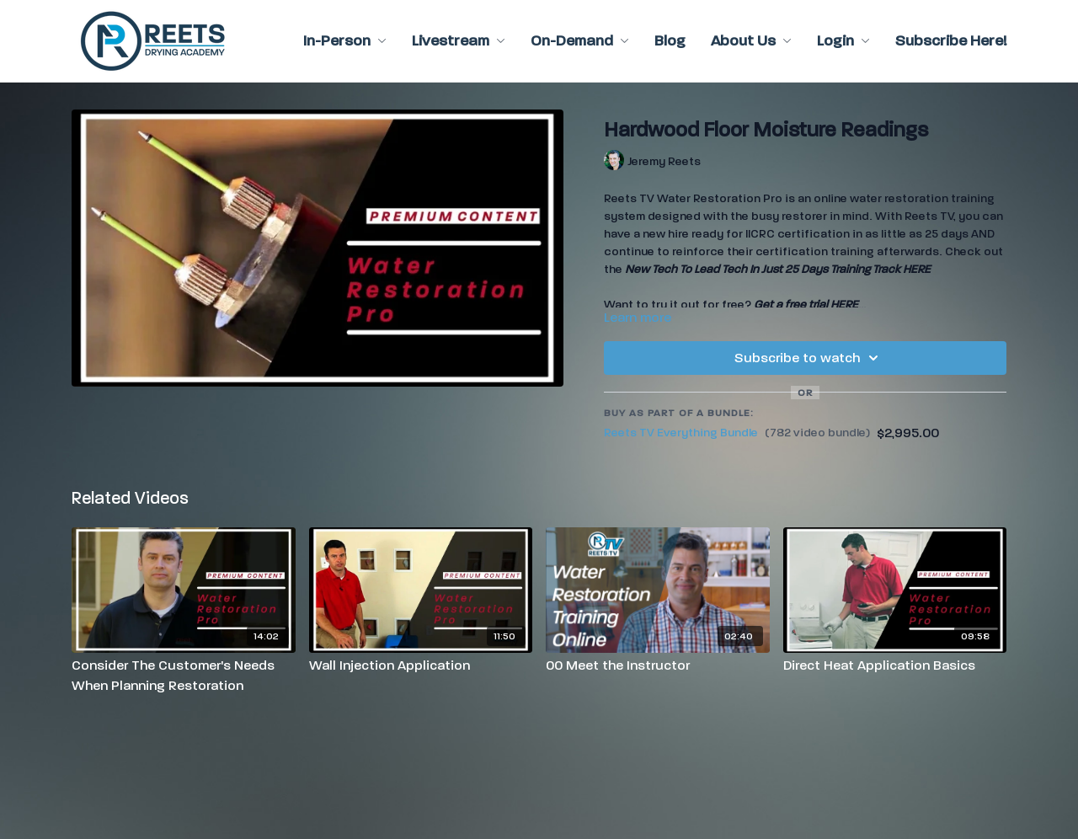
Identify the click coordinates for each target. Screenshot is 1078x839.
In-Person (345, 41)
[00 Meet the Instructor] (658, 665)
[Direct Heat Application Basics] (895, 665)
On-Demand (580, 41)
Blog (670, 41)
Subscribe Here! (950, 41)
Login (843, 41)
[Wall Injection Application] (421, 665)
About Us (751, 41)
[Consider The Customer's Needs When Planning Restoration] (184, 675)
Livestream (458, 41)
